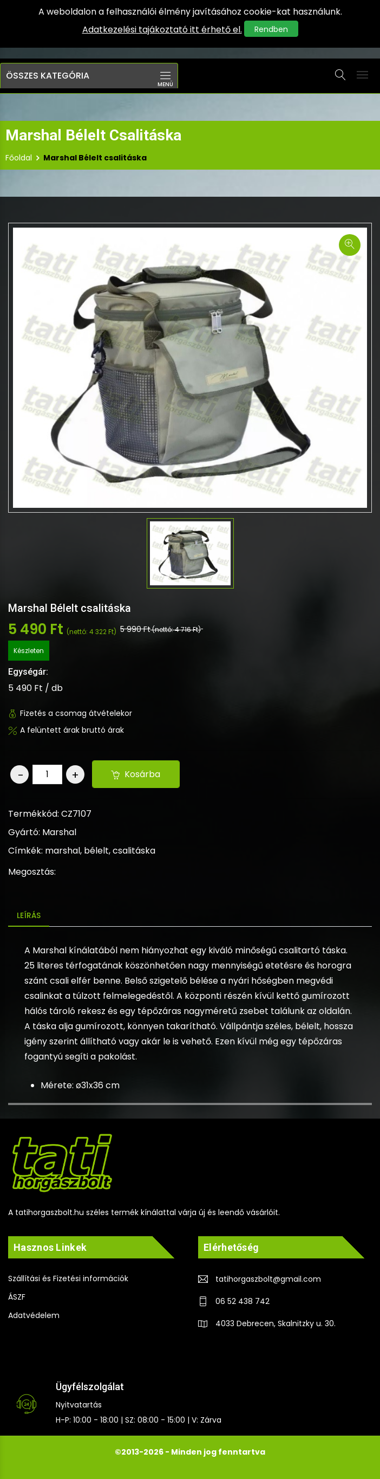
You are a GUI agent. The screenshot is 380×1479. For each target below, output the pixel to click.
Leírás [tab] (29, 915)
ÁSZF (16, 1297)
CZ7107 (76, 814)
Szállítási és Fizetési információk (68, 1279)
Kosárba (136, 774)
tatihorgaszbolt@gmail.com (268, 1279)
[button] (89, 75)
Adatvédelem (34, 1315)
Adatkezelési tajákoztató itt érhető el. (162, 29)
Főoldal (18, 157)
